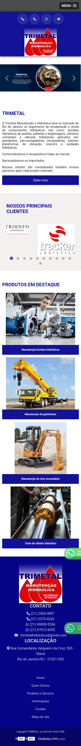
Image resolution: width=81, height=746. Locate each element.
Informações (40, 701)
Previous (7, 78)
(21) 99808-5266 (40, 624)
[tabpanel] (40, 78)
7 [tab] (50, 258)
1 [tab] (37, 94)
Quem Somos (40, 685)
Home (41, 677)
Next (74, 78)
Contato (40, 709)
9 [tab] (63, 258)
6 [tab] (44, 258)
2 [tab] (44, 94)
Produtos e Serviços (40, 693)
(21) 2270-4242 (40, 619)
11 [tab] (40, 263)
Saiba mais (40, 180)
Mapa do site (40, 717)
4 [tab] (31, 258)
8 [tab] (57, 258)
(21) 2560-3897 (40, 613)
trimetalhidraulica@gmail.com (40, 635)
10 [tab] (70, 258)
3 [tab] (24, 258)
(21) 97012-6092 (40, 630)
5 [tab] (37, 258)
